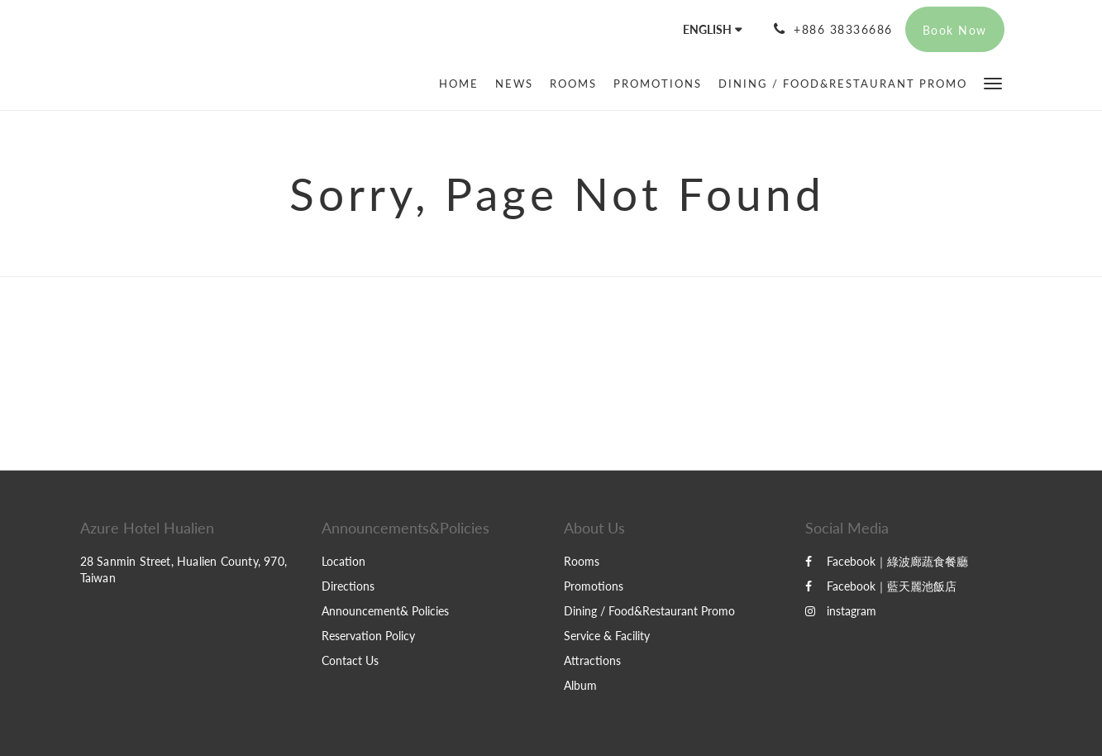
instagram (840, 611)
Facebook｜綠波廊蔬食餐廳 (886, 561)
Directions (348, 586)
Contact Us (350, 660)
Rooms (581, 561)
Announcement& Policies (385, 611)
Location (343, 561)
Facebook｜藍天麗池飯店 (880, 586)
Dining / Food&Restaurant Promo (649, 611)
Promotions (593, 586)
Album (580, 685)
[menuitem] (463, 83)
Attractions (592, 660)
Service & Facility (607, 636)
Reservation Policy (368, 636)
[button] (993, 82)
